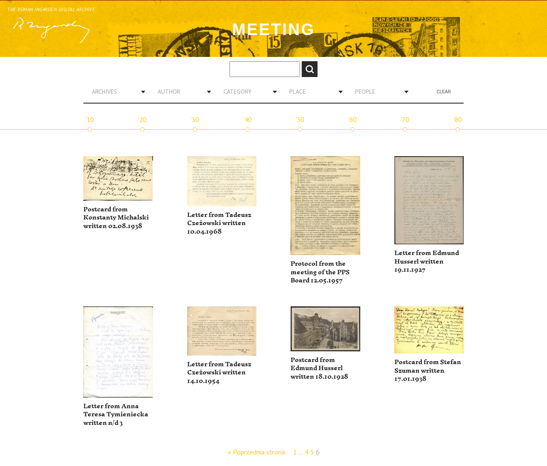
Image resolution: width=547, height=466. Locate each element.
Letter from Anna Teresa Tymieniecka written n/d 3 (115, 414)
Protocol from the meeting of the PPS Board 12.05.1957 (320, 272)
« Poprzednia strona (256, 452)
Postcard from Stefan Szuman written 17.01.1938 (427, 370)
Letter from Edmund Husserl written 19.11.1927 (426, 261)
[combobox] (115, 92)
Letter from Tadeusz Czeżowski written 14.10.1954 (219, 373)
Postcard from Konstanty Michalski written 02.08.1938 (116, 218)
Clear (444, 91)
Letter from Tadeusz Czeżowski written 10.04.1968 (219, 223)
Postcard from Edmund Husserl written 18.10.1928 (319, 368)
